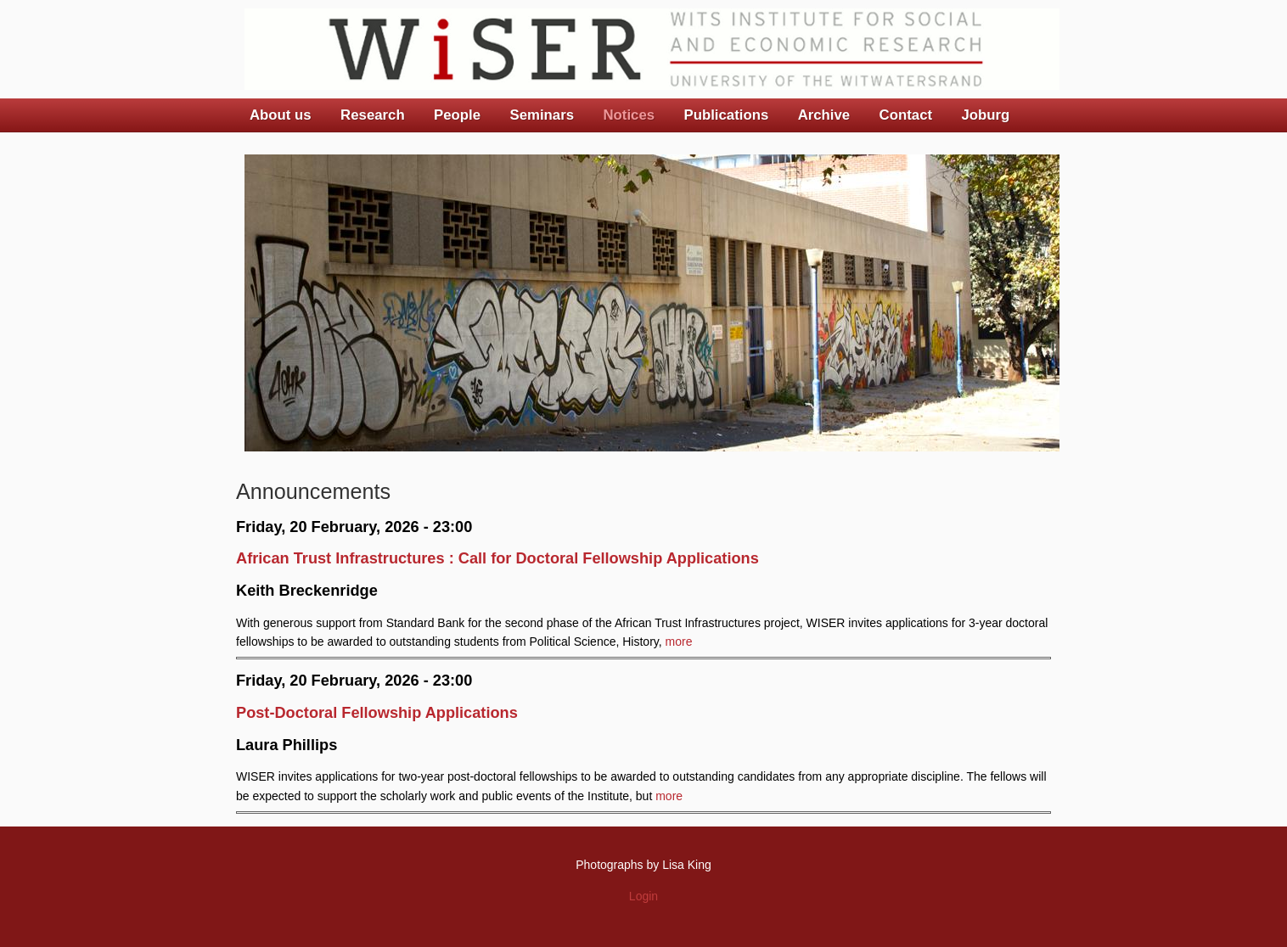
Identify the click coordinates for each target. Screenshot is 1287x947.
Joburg (985, 115)
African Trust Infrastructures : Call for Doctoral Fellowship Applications (497, 558)
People (457, 115)
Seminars (542, 115)
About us (281, 115)
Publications (725, 115)
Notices (629, 115)
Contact (906, 115)
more (679, 641)
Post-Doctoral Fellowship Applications (377, 712)
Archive (824, 115)
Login (643, 896)
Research (372, 115)
